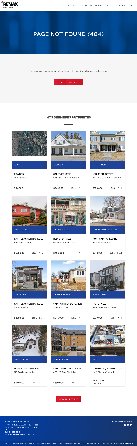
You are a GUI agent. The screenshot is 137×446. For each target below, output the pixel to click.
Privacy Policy (97, 443)
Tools (110, 5)
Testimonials (97, 5)
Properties (72, 5)
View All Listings (68, 399)
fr (131, 5)
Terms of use (109, 443)
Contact (120, 5)
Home (59, 82)
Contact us (74, 82)
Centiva (129, 443)
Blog (84, 5)
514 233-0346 (14, 432)
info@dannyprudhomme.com (22, 434)
